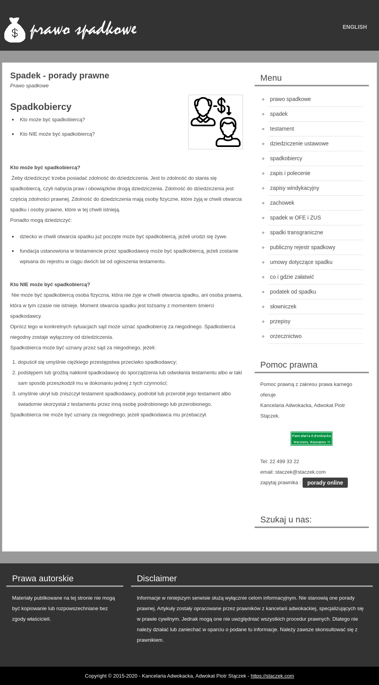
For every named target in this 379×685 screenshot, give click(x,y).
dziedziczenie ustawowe (299, 143)
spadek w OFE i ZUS (295, 217)
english (355, 27)
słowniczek (283, 306)
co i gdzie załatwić (292, 277)
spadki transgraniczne (296, 232)
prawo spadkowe (290, 99)
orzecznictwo (286, 336)
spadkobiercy (286, 158)
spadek (279, 114)
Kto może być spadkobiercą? (52, 119)
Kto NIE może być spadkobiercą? (57, 134)
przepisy (280, 321)
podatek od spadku (293, 292)
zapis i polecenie (290, 173)
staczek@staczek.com (300, 472)
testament (282, 129)
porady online (325, 483)
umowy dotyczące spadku (301, 262)
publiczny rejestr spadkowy (302, 247)
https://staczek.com (272, 676)
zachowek (282, 203)
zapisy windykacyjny (294, 188)
